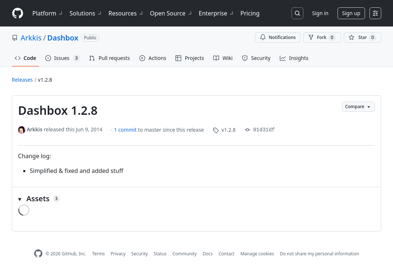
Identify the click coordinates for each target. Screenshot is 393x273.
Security (139, 254)
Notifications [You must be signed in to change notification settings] (278, 37)
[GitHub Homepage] (38, 253)
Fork (322, 37)
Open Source (171, 13)
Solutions (86, 13)
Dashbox (63, 38)
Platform (48, 13)
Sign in (320, 13)
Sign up (351, 13)
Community (184, 254)
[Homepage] (18, 13)
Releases (22, 79)
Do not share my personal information (319, 254)
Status (160, 254)
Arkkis (31, 38)
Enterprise (217, 13)
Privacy (118, 254)
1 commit (126, 129)
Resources (126, 13)
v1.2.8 (45, 79)
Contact (226, 254)
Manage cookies (257, 254)
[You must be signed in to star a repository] (362, 37)
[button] (196, 198)
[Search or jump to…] (297, 13)
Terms (98, 254)
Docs (208, 254)
